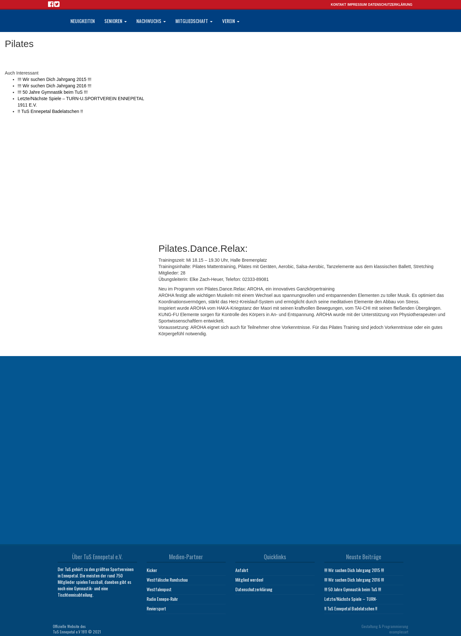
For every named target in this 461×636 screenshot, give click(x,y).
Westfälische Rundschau (167, 578)
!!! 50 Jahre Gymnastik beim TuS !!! (53, 92)
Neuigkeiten (82, 20)
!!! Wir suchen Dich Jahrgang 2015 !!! (54, 79)
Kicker (152, 568)
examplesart (398, 630)
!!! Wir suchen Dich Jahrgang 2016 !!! (54, 85)
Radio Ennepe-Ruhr (162, 597)
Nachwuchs (151, 20)
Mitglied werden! (249, 578)
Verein (230, 20)
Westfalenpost (159, 587)
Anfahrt (241, 568)
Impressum (357, 4)
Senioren (115, 20)
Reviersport (156, 606)
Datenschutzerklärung (390, 4)
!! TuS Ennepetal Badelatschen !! (50, 111)
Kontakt (338, 4)
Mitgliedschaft (194, 20)
